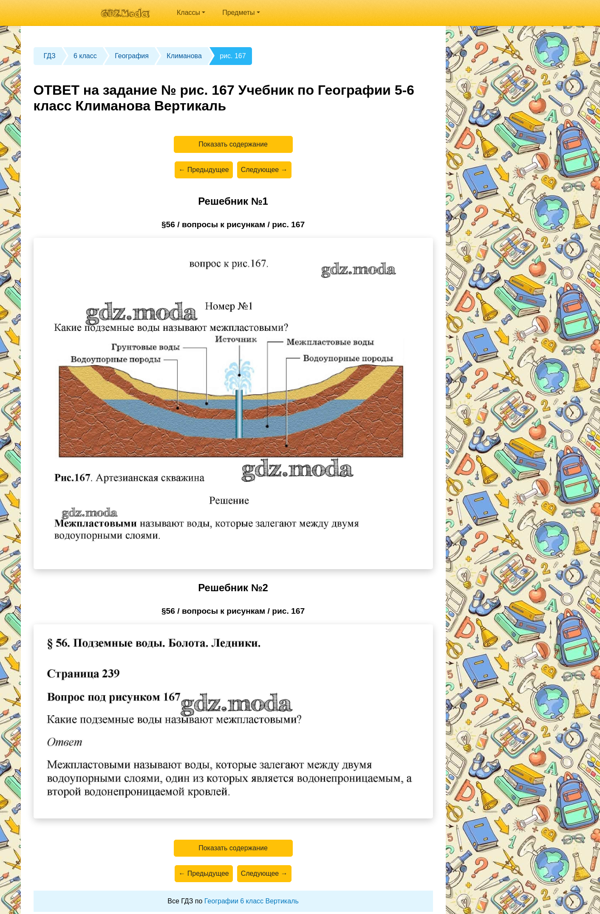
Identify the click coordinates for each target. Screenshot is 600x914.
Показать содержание (233, 144)
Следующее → (264, 169)
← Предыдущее (203, 169)
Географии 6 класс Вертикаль (251, 901)
